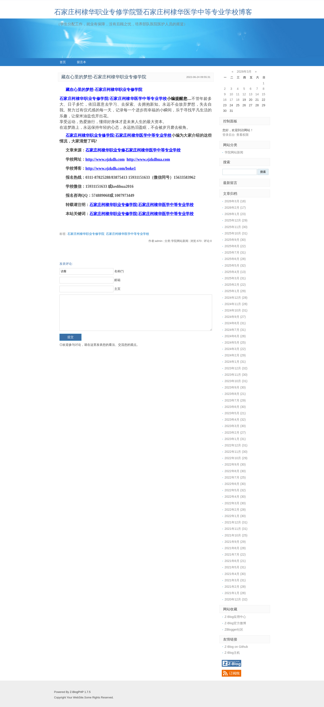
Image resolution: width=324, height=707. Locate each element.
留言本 (81, 62)
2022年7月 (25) (235, 477)
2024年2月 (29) (235, 355)
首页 (63, 62)
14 (257, 94)
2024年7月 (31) (235, 329)
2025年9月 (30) (235, 239)
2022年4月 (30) (235, 496)
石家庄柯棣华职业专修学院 (85, 234)
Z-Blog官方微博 (235, 623)
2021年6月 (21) (235, 561)
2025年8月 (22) (235, 246)
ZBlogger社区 (234, 629)
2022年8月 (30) (235, 471)
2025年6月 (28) (235, 259)
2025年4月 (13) (235, 272)
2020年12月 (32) (236, 599)
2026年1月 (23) (235, 214)
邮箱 (117, 280)
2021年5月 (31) (235, 567)
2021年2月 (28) (235, 586)
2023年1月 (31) (235, 439)
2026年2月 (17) (235, 207)
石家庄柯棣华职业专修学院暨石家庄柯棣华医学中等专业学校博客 (153, 12)
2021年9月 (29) (235, 541)
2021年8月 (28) (235, 548)
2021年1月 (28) (235, 593)
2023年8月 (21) (235, 394)
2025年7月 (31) (235, 252)
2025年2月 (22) (235, 284)
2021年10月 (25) (236, 535)
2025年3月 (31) (235, 278)
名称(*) (119, 271)
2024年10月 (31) (236, 310)
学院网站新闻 (234, 152)
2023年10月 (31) (236, 381)
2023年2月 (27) (235, 432)
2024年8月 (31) (235, 323)
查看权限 (242, 134)
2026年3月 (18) (235, 201)
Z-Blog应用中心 (235, 617)
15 (263, 94)
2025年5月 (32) (235, 265)
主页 (117, 289)
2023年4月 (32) (235, 419)
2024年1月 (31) (235, 361)
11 (237, 94)
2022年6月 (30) (235, 484)
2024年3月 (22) (235, 349)
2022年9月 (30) (235, 464)
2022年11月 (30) (236, 451)
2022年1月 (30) (235, 516)
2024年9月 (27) (235, 317)
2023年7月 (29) (235, 400)
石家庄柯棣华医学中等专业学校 (127, 234)
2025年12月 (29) (236, 220)
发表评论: (66, 263)
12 (244, 94)
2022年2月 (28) (235, 509)
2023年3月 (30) (235, 426)
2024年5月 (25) (235, 342)
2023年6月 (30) (235, 407)
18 (237, 99)
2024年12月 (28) (236, 297)
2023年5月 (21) (235, 413)
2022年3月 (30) (235, 503)
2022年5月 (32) (235, 490)
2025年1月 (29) (235, 291)
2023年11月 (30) (236, 374)
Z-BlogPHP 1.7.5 (80, 692)
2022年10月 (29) (236, 458)
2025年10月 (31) (236, 233)
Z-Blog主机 (232, 652)
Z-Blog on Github (236, 646)
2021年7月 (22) (235, 554)
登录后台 (228, 134)
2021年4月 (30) (235, 574)
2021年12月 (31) (236, 522)
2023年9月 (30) (235, 387)
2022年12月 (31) (236, 445)
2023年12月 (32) (236, 368)
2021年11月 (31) (236, 528)
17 (231, 99)
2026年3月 (244, 71)
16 (225, 99)
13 (250, 94)
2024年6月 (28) (235, 336)
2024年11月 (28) (236, 304)
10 (231, 94)
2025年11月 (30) (236, 227)
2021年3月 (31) (235, 580)
